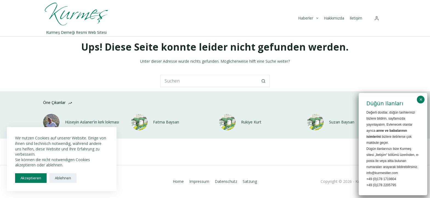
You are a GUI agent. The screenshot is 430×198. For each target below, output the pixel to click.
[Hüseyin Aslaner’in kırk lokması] (51, 122)
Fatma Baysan (166, 122)
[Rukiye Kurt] (227, 122)
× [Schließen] (420, 99)
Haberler (309, 18)
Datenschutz (226, 181)
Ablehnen (63, 177)
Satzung (250, 181)
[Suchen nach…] (209, 81)
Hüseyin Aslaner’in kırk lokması (92, 122)
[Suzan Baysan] (315, 122)
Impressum (199, 181)
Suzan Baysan (341, 122)
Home (178, 181)
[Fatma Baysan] (139, 122)
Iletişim (356, 18)
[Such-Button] (264, 81)
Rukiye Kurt (251, 122)
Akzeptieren (31, 177)
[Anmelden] (377, 18)
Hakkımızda (334, 18)
